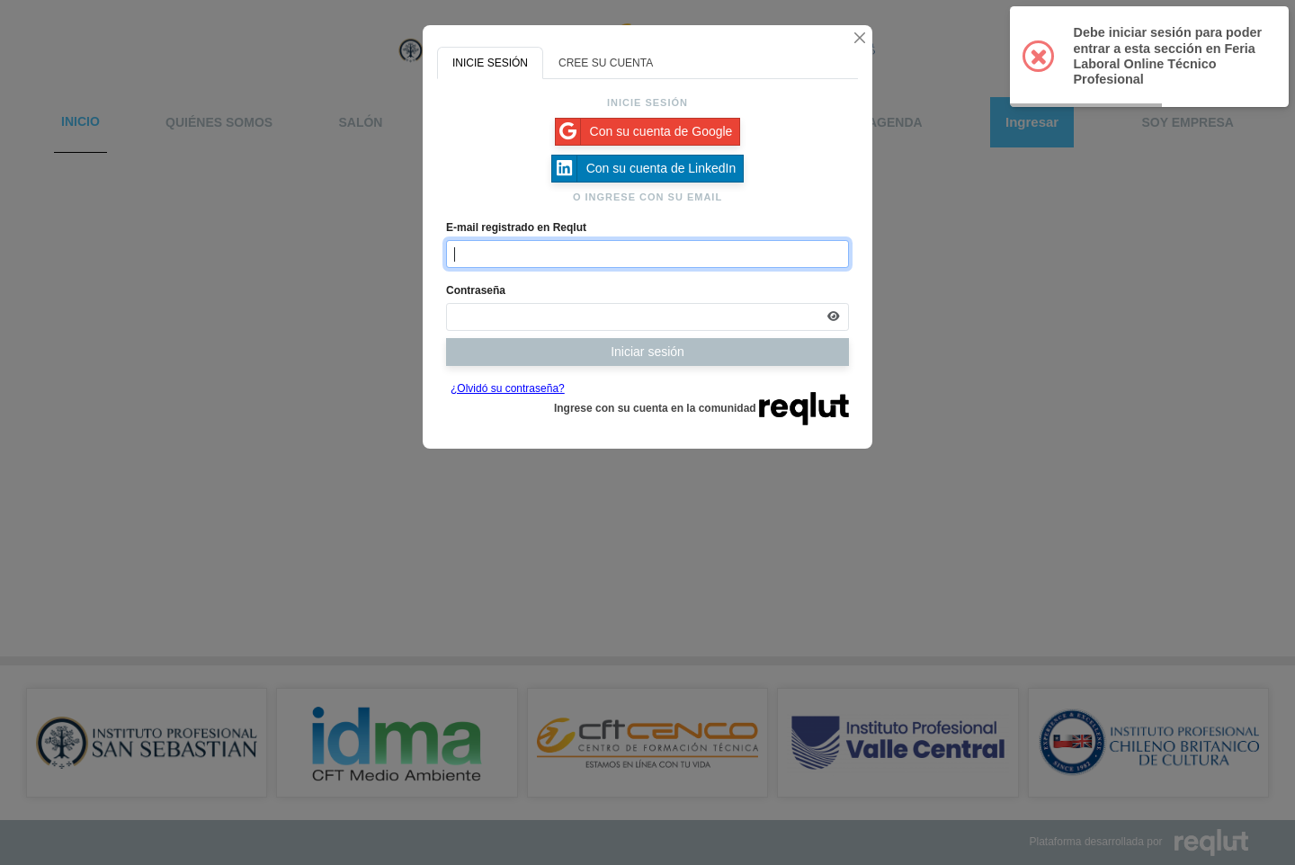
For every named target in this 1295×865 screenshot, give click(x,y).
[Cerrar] (859, 37)
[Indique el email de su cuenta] (647, 254)
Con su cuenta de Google (644, 132)
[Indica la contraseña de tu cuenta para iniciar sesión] (647, 317)
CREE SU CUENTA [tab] (605, 63)
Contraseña (475, 290)
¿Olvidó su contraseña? (508, 388)
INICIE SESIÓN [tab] (490, 63)
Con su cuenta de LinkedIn (644, 169)
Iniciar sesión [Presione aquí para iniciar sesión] (647, 351)
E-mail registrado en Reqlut (516, 227)
